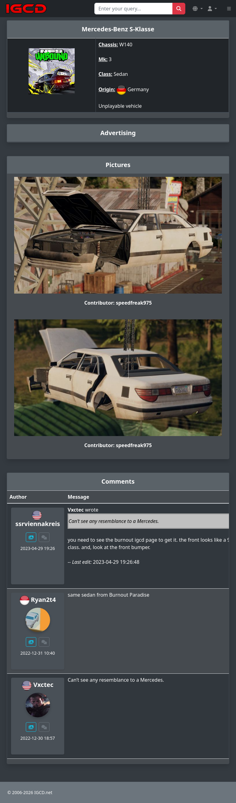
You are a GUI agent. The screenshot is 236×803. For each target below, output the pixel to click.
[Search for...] (133, 8)
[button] (197, 8)
